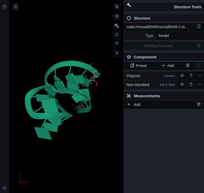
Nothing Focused (158, 46)
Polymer (151, 76)
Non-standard (151, 84)
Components (164, 58)
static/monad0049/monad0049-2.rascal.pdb (160, 27)
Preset (138, 66)
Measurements (143, 96)
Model (164, 36)
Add (167, 66)
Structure (138, 18)
